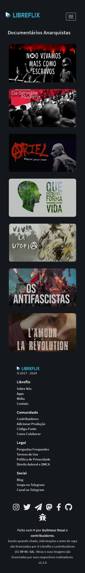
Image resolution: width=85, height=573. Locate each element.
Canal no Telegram (30, 490)
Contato (22, 404)
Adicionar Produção (31, 424)
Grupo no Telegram (31, 485)
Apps (20, 394)
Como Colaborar (29, 434)
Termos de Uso (27, 454)
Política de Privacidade (33, 459)
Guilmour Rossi (54, 530)
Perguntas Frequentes (33, 449)
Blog (20, 480)
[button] (42, 59)
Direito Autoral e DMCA (33, 464)
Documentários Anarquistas (39, 32)
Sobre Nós (24, 389)
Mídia (21, 399)
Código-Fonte (26, 429)
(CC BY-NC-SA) (24, 552)
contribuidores (42, 535)
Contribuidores (28, 419)
